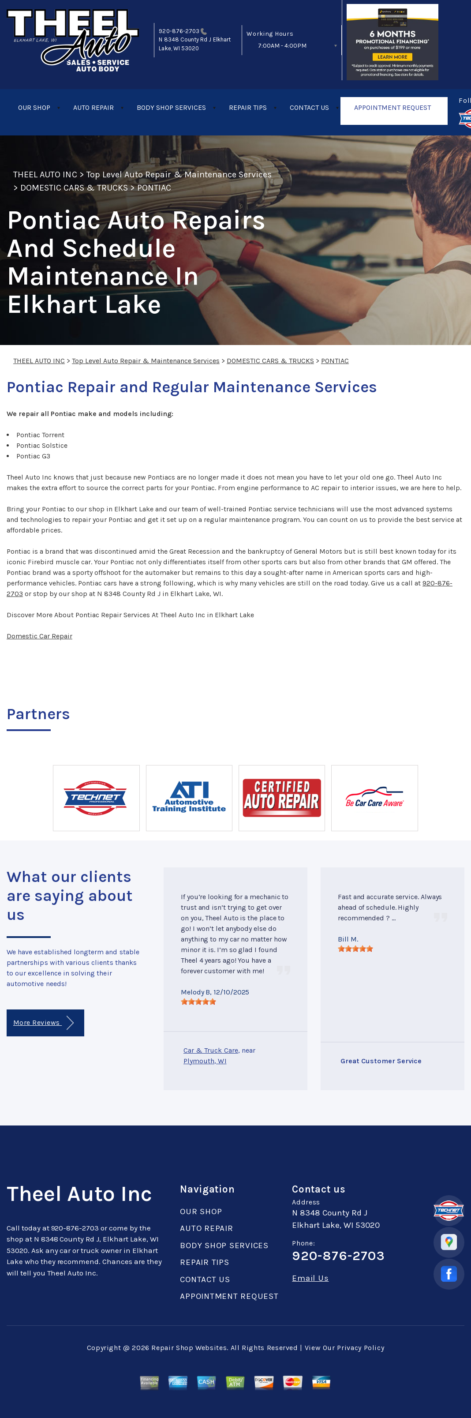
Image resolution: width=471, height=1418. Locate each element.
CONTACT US (309, 107)
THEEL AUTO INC (45, 174)
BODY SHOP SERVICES (171, 107)
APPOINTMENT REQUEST (392, 107)
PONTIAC (154, 188)
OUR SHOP (34, 107)
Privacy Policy (360, 1347)
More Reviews (43, 1023)
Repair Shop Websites (189, 1347)
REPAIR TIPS (248, 107)
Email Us (310, 1278)
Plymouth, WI (205, 1061)
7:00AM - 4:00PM (282, 45)
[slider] (198, 1001)
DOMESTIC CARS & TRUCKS (74, 188)
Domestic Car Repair (39, 636)
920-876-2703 (179, 31)
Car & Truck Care (210, 1050)
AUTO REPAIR (93, 107)
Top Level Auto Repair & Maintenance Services (179, 174)
